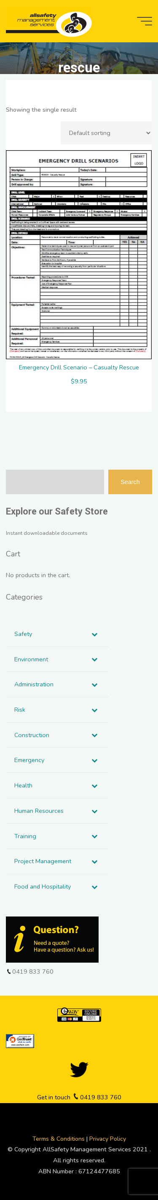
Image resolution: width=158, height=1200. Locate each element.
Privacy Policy (107, 1139)
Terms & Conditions (59, 1139)
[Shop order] (106, 132)
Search (130, 482)
